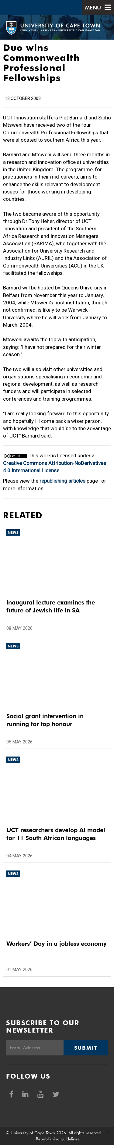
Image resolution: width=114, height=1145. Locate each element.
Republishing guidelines (57, 1138)
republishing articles (62, 481)
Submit (85, 1048)
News (13, 532)
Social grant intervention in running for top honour (45, 720)
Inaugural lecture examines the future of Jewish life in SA (50, 606)
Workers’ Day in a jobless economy (56, 943)
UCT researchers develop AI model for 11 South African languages (55, 834)
